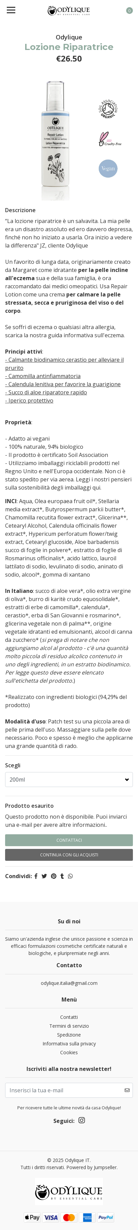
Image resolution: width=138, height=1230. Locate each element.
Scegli (12, 765)
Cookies (69, 1052)
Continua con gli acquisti (69, 855)
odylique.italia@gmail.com (69, 983)
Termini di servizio (69, 1026)
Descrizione (20, 210)
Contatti (69, 1017)
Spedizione (69, 1034)
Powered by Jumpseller (91, 1167)
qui (96, 487)
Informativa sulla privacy (69, 1043)
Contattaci (69, 840)
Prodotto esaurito (29, 805)
